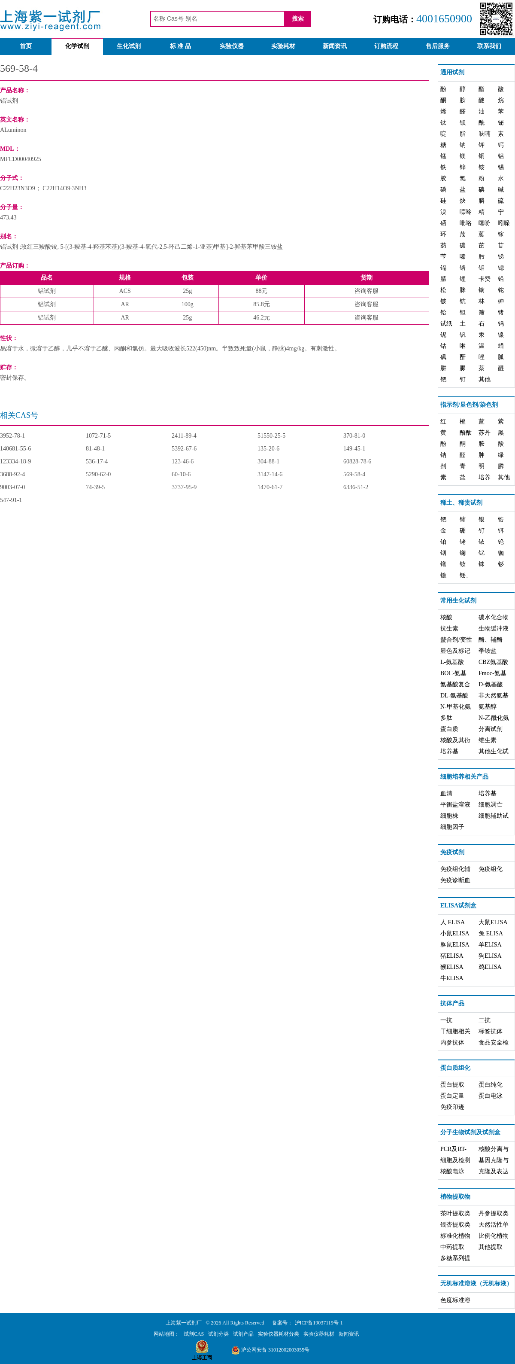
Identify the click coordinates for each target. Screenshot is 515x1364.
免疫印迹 (452, 1107)
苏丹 (485, 432)
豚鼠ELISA (455, 944)
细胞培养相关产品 (464, 776)
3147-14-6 (270, 474)
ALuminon (13, 130)
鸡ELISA (490, 967)
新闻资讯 (335, 46)
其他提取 (491, 1247)
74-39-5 (95, 487)
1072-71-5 (98, 435)
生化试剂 (129, 46)
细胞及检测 (455, 1160)
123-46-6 (183, 461)
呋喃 (485, 134)
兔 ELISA (491, 933)
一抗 (446, 1020)
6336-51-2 (355, 487)
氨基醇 (488, 706)
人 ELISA (452, 922)
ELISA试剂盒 (458, 905)
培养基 (449, 751)
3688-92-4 (12, 474)
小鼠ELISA (455, 933)
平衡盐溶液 (455, 804)
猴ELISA (452, 967)
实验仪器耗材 (318, 1334)
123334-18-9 (15, 461)
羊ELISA (490, 944)
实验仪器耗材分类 (278, 1334)
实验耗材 (283, 46)
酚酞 (466, 432)
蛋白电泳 (491, 1096)
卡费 (485, 279)
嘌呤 (466, 212)
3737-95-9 (184, 487)
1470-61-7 (270, 487)
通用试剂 (452, 72)
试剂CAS (194, 1334)
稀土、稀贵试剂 (461, 502)
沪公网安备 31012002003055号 (270, 1350)
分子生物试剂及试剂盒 (470, 1132)
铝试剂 (9, 100)
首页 (26, 46)
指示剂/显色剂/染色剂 (469, 405)
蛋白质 (449, 729)
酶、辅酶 (491, 639)
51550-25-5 (271, 435)
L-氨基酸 (452, 662)
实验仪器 (232, 46)
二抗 (485, 1020)
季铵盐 (488, 651)
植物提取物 (455, 1197)
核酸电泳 (452, 1171)
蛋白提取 (452, 1084)
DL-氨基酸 (454, 695)
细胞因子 (452, 827)
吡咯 (466, 223)
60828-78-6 (357, 461)
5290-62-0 (98, 474)
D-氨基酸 (491, 684)
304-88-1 (268, 461)
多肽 (446, 718)
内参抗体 (452, 1042)
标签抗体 (491, 1031)
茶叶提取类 (455, 1213)
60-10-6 (181, 474)
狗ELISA (490, 956)
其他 (485, 379)
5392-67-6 (184, 448)
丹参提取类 (494, 1213)
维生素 (488, 740)
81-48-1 (95, 448)
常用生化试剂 (458, 600)
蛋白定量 (452, 1096)
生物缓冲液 (494, 628)
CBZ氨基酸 (493, 662)
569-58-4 (354, 474)
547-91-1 (11, 500)
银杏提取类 (455, 1224)
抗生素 (449, 628)
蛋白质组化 (455, 1068)
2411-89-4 (184, 435)
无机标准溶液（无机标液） (476, 1283)
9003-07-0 (12, 487)
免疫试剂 (452, 852)
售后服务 (438, 46)
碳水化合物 (494, 617)
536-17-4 (97, 461)
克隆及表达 (494, 1171)
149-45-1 (354, 448)
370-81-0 (354, 435)
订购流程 (386, 46)
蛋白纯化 (491, 1084)
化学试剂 (77, 46)
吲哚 (504, 223)
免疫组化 (491, 869)
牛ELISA (452, 978)
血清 (446, 793)
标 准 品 (180, 46)
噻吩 (485, 223)
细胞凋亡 (491, 804)
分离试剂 (491, 729)
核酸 (446, 617)
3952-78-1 (12, 435)
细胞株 (449, 816)
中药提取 (452, 1247)
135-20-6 (268, 448)
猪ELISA (452, 956)
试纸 (446, 323)
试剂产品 (243, 1334)
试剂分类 (218, 1334)
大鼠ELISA (493, 922)
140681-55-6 (15, 448)
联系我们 (489, 46)
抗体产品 (452, 1003)
